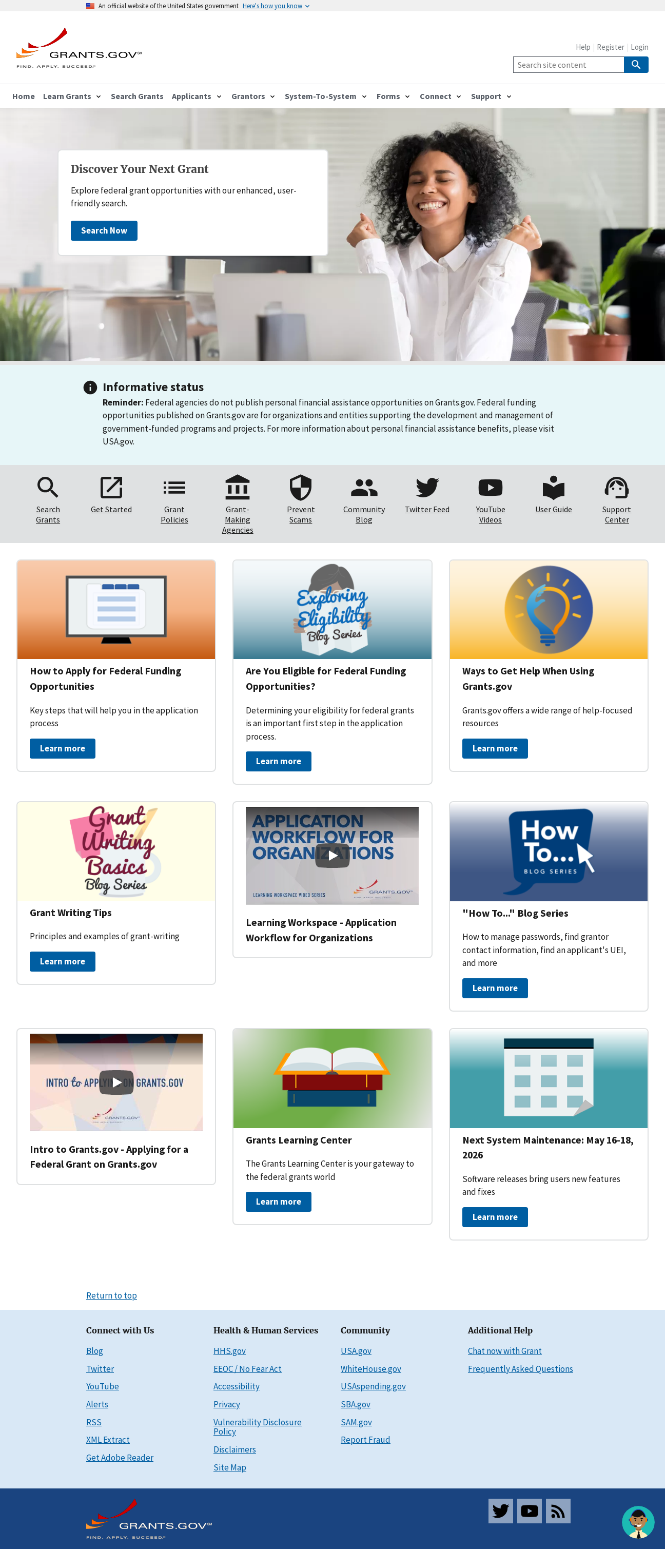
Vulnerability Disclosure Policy (257, 1427)
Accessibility (236, 1386)
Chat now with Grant (505, 1351)
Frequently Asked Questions (520, 1368)
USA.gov (356, 1351)
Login (640, 47)
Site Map (229, 1467)
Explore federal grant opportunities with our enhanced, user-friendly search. (184, 197)
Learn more (62, 748)
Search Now (104, 230)
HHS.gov (229, 1351)
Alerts (97, 1404)
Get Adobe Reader (119, 1457)
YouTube (102, 1386)
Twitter (100, 1368)
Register (610, 47)
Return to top (111, 1295)
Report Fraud (365, 1439)
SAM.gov (356, 1422)
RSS (94, 1422)
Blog (94, 1351)
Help (583, 47)
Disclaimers (234, 1449)
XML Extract (108, 1439)
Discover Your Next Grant (140, 169)
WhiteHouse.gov (371, 1368)
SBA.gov (355, 1404)
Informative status (153, 386)
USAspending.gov (373, 1386)
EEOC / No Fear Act (247, 1368)
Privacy (226, 1404)
